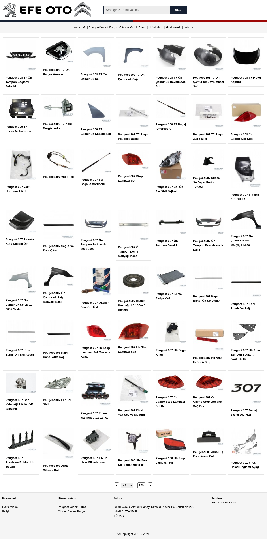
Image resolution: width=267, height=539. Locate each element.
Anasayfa (80, 27)
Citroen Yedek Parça (132, 27)
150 (141, 485)
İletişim (188, 27)
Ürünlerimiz (156, 27)
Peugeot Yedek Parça (103, 27)
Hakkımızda (173, 27)
